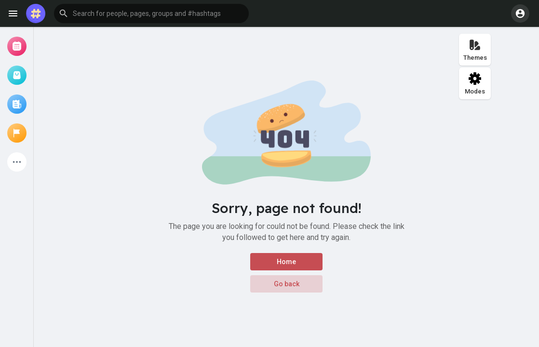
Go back (286, 284)
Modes (475, 83)
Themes (475, 50)
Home (286, 262)
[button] (151, 13)
